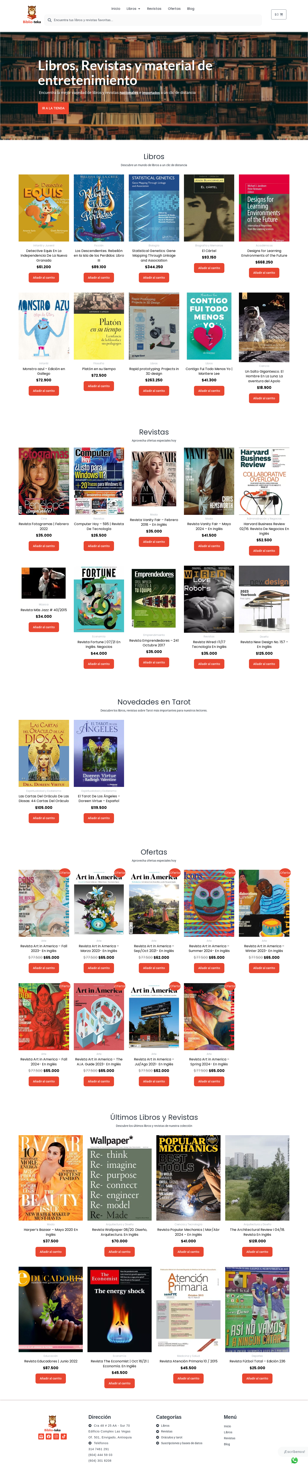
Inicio (227, 1426)
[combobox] (153, 20)
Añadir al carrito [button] (44, 277)
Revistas (229, 1438)
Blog (227, 1444)
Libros (228, 1432)
